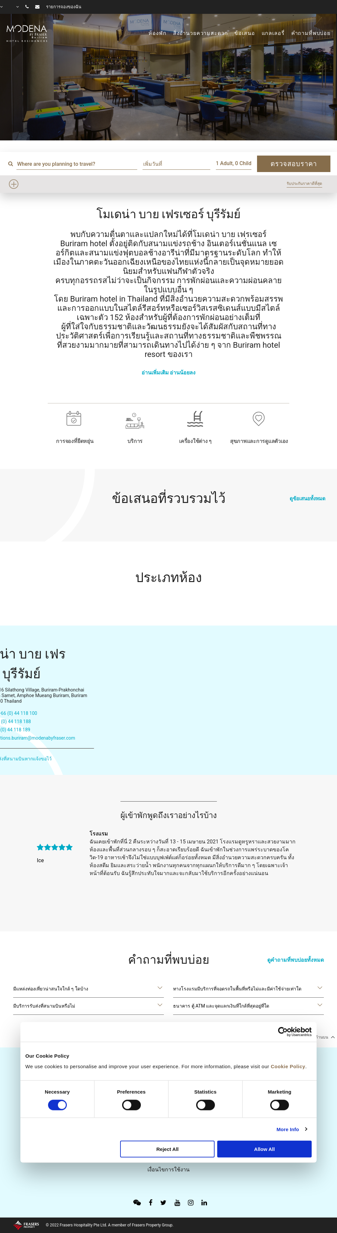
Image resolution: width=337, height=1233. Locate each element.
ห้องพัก (157, 33)
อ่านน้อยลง (182, 372)
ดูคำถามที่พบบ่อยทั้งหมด (295, 960)
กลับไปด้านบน (318, 1037)
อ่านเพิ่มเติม (155, 372)
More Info (287, 1129)
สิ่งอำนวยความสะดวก (200, 33)
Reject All (167, 1149)
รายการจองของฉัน (63, 7)
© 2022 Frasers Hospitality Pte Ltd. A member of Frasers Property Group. (109, 1225)
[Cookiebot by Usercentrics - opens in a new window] (283, 1032)
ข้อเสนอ (244, 33)
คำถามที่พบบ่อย (311, 33)
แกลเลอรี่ (273, 33)
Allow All (264, 1149)
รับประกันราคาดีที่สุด (304, 183)
